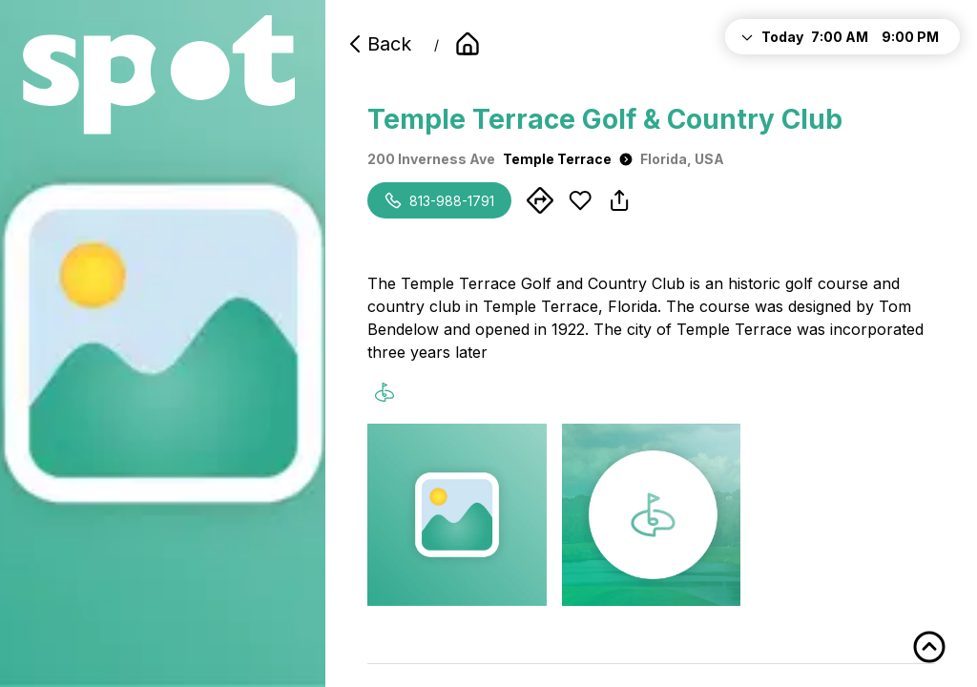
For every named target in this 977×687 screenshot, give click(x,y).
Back (377, 43)
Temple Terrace (568, 159)
